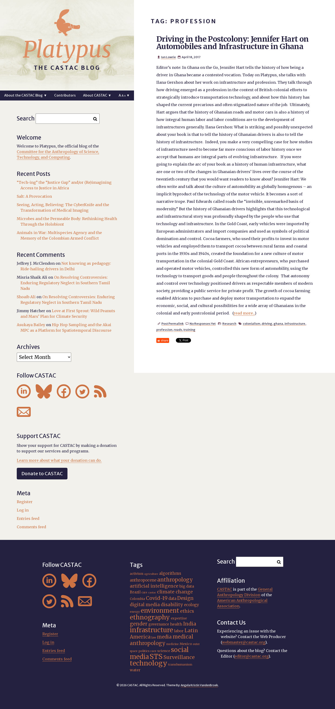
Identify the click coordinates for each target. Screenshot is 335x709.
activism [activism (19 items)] (136, 574)
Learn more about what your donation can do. (59, 460)
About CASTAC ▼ (97, 95)
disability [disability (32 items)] (172, 604)
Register (25, 501)
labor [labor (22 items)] (179, 631)
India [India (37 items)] (189, 624)
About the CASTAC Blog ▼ (25, 95)
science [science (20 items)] (163, 651)
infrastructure (295, 323)
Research (229, 323)
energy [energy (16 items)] (135, 611)
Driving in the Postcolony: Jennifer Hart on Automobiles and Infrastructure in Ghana (232, 42)
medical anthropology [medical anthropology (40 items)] (161, 639)
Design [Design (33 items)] (185, 598)
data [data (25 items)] (172, 598)
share (164, 340)
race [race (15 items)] (153, 651)
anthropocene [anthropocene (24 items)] (143, 580)
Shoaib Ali (26, 296)
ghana (278, 323)
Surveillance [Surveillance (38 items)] (179, 657)
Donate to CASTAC (42, 473)
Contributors (65, 95)
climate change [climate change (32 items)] (175, 592)
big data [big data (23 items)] (186, 586)
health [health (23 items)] (176, 624)
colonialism (251, 323)
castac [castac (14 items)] (152, 592)
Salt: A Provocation (34, 196)
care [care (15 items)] (144, 592)
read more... (244, 313)
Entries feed (28, 518)
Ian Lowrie (168, 57)
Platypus (67, 50)
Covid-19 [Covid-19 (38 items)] (157, 598)
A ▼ (124, 95)
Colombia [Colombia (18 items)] (137, 599)
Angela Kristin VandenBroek (199, 685)
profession (164, 329)
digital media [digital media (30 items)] (145, 604)
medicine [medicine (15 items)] (172, 644)
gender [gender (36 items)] (138, 624)
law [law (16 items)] (153, 637)
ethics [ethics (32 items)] (187, 611)
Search (26, 118)
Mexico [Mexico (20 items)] (186, 644)
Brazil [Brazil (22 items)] (135, 592)
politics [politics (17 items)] (144, 651)
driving (267, 323)
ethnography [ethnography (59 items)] (150, 617)
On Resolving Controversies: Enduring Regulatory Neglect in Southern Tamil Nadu (65, 283)
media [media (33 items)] (164, 637)
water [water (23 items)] (135, 670)
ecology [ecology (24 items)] (191, 604)
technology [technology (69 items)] (148, 663)
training (189, 329)
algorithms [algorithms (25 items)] (170, 573)
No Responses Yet (203, 323)
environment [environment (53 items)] (160, 610)
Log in (23, 510)
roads (178, 329)
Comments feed (31, 527)
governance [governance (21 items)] (158, 624)
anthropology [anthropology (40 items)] (175, 579)
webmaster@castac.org (243, 642)
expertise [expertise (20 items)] (179, 618)
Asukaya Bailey (31, 324)
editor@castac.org (251, 656)
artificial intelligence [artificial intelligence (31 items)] (154, 586)
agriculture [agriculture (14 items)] (151, 573)
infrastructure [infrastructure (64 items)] (151, 630)
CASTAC (224, 589)
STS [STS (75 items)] (156, 656)
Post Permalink (172, 323)
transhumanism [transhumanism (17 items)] (180, 664)
